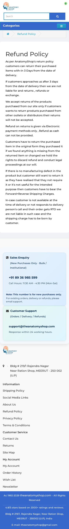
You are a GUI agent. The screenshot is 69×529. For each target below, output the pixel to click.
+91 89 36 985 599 (23, 277)
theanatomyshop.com (35, 495)
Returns (8, 445)
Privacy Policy (12, 418)
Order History (12, 472)
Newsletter (10, 486)
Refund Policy (26, 34)
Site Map (9, 452)
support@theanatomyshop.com (32, 326)
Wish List (9, 479)
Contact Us (10, 438)
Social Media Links (15, 397)
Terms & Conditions (16, 425)
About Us (9, 404)
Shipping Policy (13, 390)
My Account (11, 466)
